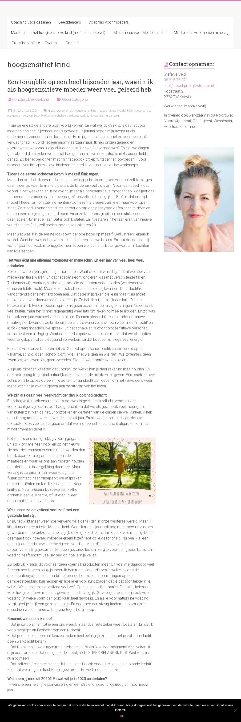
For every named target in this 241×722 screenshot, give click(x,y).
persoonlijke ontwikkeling (38, 115)
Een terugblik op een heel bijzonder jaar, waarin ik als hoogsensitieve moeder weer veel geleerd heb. (80, 85)
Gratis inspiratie (24, 43)
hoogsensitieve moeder (112, 110)
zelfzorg (114, 115)
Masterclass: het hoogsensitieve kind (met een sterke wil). (58, 32)
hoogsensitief (64, 110)
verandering (100, 115)
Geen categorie (75, 99)
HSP (129, 110)
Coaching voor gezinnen (31, 22)
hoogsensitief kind (85, 110)
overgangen (14, 115)
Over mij (51, 43)
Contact (72, 43)
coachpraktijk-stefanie (30, 99)
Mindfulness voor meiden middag (201, 32)
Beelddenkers (69, 22)
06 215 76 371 (176, 80)
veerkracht (86, 115)
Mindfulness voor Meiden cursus (140, 32)
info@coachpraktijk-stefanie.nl (189, 85)
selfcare (73, 115)
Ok (122, 716)
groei (51, 110)
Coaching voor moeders (108, 22)
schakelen (61, 115)
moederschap (141, 110)
